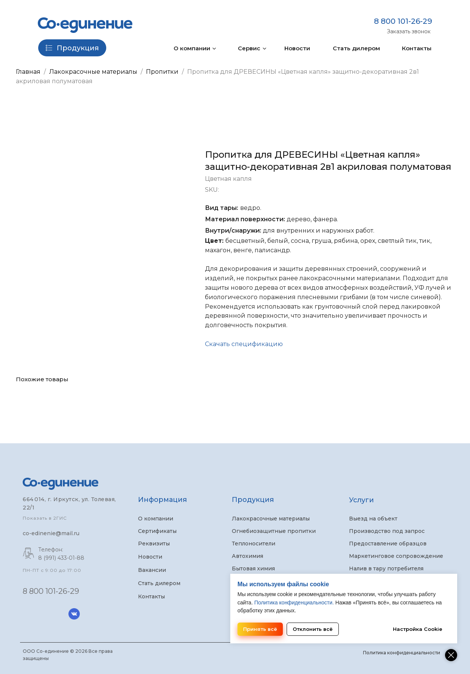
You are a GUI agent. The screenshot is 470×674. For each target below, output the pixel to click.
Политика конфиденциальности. (293, 602)
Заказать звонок (409, 31)
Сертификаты (157, 531)
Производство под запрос (387, 531)
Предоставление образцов (388, 543)
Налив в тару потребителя (386, 568)
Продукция (253, 499)
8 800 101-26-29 (403, 21)
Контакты (416, 48)
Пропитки (163, 71)
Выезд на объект (373, 518)
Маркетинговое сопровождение (396, 556)
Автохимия (247, 556)
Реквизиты (154, 543)
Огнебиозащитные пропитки (274, 531)
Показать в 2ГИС (45, 518)
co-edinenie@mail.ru (51, 533)
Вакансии (152, 570)
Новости (297, 48)
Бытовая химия (253, 568)
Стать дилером (356, 48)
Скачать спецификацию (244, 344)
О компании (192, 48)
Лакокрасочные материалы (93, 71)
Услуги (361, 500)
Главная (28, 71)
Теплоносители (253, 543)
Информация (162, 499)
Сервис (249, 48)
